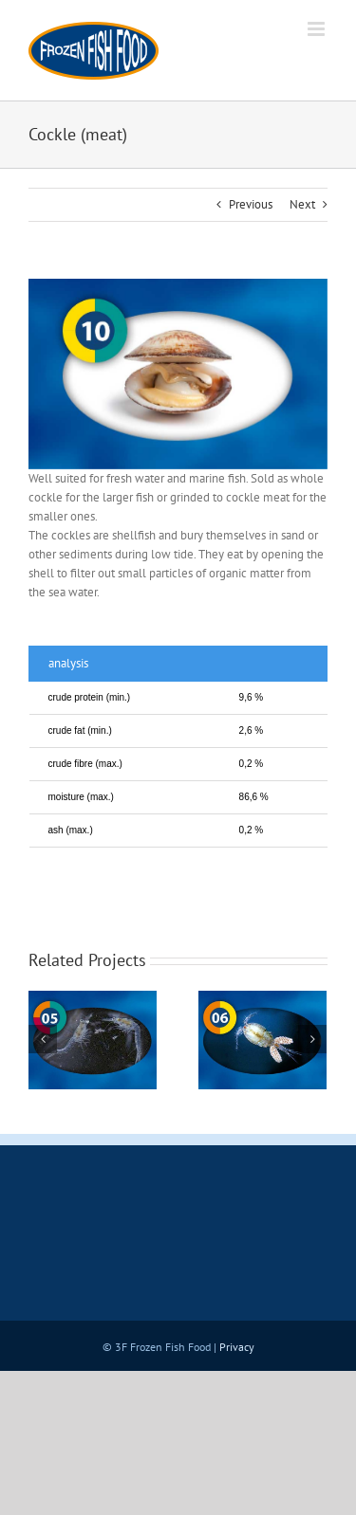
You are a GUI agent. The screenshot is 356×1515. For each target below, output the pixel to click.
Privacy (236, 1347)
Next (302, 204)
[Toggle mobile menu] (318, 29)
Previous (250, 204)
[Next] (312, 1039)
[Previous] (42, 1039)
